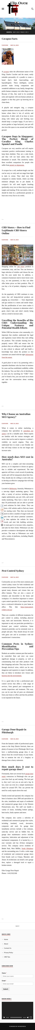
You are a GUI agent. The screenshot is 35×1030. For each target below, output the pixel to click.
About (6, 944)
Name (4, 973)
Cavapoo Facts (9, 38)
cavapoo (6, 72)
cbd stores (20, 267)
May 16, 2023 (14, 577)
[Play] (4, 1017)
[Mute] (28, 1017)
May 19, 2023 (14, 239)
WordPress (22, 1026)
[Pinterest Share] (2, 521)
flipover (5, 45)
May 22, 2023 (14, 45)
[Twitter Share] (2, 513)
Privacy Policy (8, 952)
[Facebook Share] (2, 506)
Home (6, 939)
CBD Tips (7, 957)
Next (17, 926)
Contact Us (7, 948)
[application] (17, 1010)
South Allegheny (27, 848)
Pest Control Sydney (13, 570)
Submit (5, 989)
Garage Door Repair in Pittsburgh (14, 731)
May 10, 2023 (14, 739)
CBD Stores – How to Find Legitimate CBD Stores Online (16, 230)
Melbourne (13, 489)
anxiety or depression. (16, 165)
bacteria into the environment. (12, 676)
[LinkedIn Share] (2, 517)
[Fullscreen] (31, 1017)
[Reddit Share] (2, 509)
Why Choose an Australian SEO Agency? (16, 415)
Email (4, 980)
